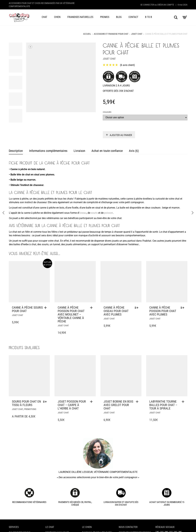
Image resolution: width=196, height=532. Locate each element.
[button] (92, 307)
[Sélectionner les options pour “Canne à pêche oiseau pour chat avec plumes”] (137, 307)
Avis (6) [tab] (134, 151)
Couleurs (107, 112)
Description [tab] (16, 151)
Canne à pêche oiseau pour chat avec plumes (116, 311)
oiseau (82, 212)
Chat (44, 17)
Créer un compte (165, 4)
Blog (119, 17)
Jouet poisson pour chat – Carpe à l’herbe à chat (72, 405)
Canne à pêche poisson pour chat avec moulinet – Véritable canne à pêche (71, 314)
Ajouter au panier (121, 135)
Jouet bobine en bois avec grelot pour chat (118, 405)
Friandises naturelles (80, 17)
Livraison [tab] (79, 151)
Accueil (87, 34)
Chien (57, 17)
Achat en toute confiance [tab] (107, 151)
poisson (108, 212)
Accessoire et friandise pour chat (111, 34)
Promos (104, 17)
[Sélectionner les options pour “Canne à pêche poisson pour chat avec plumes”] (183, 307)
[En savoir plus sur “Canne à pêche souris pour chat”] (46, 307)
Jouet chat (136, 34)
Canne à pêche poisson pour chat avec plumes (162, 311)
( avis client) (127, 65)
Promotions (30, 409)
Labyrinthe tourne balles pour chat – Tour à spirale (163, 405)
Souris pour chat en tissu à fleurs (26, 403)
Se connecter (147, 4)
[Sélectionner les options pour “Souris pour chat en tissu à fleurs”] (45, 401)
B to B (148, 17)
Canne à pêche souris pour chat (27, 309)
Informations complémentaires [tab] (48, 151)
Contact (133, 17)
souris (94, 212)
